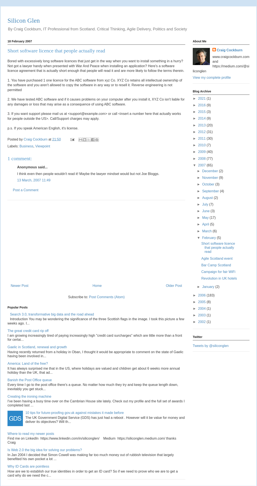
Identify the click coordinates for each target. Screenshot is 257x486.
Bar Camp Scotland (216, 265)
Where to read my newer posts (30, 434)
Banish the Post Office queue (29, 380)
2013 (202, 125)
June (206, 211)
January (208, 287)
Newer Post (19, 285)
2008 (202, 158)
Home (97, 285)
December (210, 171)
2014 (202, 118)
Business (26, 146)
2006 (202, 295)
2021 (202, 98)
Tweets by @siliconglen (211, 346)
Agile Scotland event (217, 258)
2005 (202, 302)
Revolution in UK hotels (219, 278)
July (205, 204)
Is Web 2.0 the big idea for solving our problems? (44, 450)
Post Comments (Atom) (107, 297)
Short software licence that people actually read (218, 247)
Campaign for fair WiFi (218, 272)
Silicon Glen (23, 20)
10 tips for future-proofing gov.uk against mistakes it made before (74, 413)
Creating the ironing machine (29, 396)
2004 (202, 308)
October (208, 184)
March (207, 231)
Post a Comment (25, 190)
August (208, 198)
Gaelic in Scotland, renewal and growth (37, 347)
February (209, 238)
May (206, 217)
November (210, 177)
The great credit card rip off (28, 331)
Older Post (174, 285)
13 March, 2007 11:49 (34, 180)
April (206, 224)
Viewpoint (42, 146)
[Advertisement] (96, 240)
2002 (202, 322)
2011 (202, 138)
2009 (202, 152)
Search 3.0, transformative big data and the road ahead (52, 314)
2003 (202, 315)
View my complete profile (212, 77)
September (211, 191)
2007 (202, 165)
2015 (202, 112)
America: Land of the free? (27, 363)
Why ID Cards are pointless (28, 466)
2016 (202, 105)
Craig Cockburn (36, 139)
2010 (202, 145)
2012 (202, 132)
